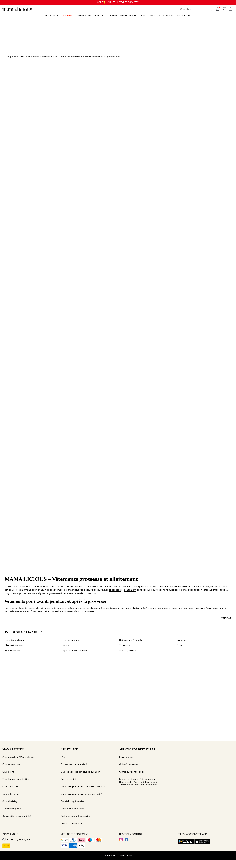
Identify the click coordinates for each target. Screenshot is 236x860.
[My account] (118, 700)
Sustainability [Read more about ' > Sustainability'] (10, 801)
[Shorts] (197, 261)
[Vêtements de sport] (177, 391)
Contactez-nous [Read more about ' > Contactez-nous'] (11, 764)
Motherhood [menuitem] (184, 15)
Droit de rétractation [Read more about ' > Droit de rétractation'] (72, 808)
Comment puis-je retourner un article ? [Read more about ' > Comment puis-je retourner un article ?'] (83, 786)
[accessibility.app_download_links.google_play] (186, 844)
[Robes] (58, 131)
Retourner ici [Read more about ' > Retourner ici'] (68, 779)
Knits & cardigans (15, 640)
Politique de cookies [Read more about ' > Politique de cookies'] (72, 823)
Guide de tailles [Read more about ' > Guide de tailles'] (10, 794)
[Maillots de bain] (58, 391)
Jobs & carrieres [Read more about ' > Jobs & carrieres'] (128, 764)
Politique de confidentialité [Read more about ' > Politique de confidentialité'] (75, 816)
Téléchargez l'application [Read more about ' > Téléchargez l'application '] (16, 779)
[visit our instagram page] (121, 840)
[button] (30, 839)
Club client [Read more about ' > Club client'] (8, 771)
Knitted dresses (71, 640)
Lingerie (181, 640)
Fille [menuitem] (143, 15)
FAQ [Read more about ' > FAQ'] (63, 757)
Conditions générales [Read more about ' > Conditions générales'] (72, 801)
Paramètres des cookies (118, 855)
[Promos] (118, 35)
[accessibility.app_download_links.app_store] (202, 844)
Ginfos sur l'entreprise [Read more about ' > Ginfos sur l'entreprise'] (132, 771)
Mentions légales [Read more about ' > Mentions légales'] (11, 808)
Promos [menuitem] (67, 15)
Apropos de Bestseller (137, 749)
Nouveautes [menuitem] (52, 15)
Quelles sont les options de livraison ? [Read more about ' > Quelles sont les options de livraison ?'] (81, 771)
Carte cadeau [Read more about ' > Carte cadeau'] (10, 786)
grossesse (115, 589)
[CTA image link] (118, 518)
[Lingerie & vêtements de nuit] (118, 261)
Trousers (124, 645)
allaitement (130, 589)
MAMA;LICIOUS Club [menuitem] (161, 15)
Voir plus (226, 618)
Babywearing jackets (131, 640)
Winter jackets (127, 650)
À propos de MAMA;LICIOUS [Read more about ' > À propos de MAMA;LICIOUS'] (18, 757)
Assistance (69, 749)
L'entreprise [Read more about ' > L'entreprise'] (126, 757)
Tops (179, 645)
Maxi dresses (12, 650)
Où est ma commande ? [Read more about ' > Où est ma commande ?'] (74, 764)
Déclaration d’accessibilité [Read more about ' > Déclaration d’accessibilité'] (16, 816)
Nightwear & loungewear (75, 650)
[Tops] (177, 131)
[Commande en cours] (230, 9)
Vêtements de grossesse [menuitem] (91, 15)
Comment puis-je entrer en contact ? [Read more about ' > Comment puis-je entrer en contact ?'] (81, 794)
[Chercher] (210, 9)
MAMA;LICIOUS (13, 749)
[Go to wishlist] (224, 9)
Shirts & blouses (14, 645)
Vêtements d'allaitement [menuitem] (123, 15)
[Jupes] (39, 261)
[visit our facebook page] (126, 840)
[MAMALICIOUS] (17, 10)
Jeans (65, 645)
